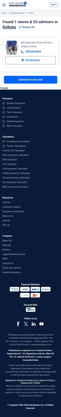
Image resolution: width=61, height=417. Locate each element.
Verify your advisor (11, 267)
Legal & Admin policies (13, 254)
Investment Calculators (18, 141)
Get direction (30, 60)
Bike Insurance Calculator (15, 186)
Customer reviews (11, 207)
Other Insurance (15, 126)
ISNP (4, 258)
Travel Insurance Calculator (16, 177)
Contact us (7, 263)
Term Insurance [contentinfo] (14, 112)
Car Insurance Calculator (14, 182)
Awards (6, 220)
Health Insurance (15, 121)
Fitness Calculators (16, 146)
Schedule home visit (30, 79)
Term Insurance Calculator (15, 155)
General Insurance (16, 103)
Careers (6, 249)
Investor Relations (11, 272)
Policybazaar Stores (17, 13)
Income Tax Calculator (13, 150)
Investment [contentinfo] (12, 117)
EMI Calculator (9, 159)
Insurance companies (13, 211)
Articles (6, 202)
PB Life (6, 225)
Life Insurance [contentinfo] (14, 107)
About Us (7, 240)
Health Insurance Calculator (16, 173)
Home (4, 13)
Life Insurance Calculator (14, 168)
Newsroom (8, 216)
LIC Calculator (9, 164)
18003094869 (31, 51)
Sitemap (6, 245)
